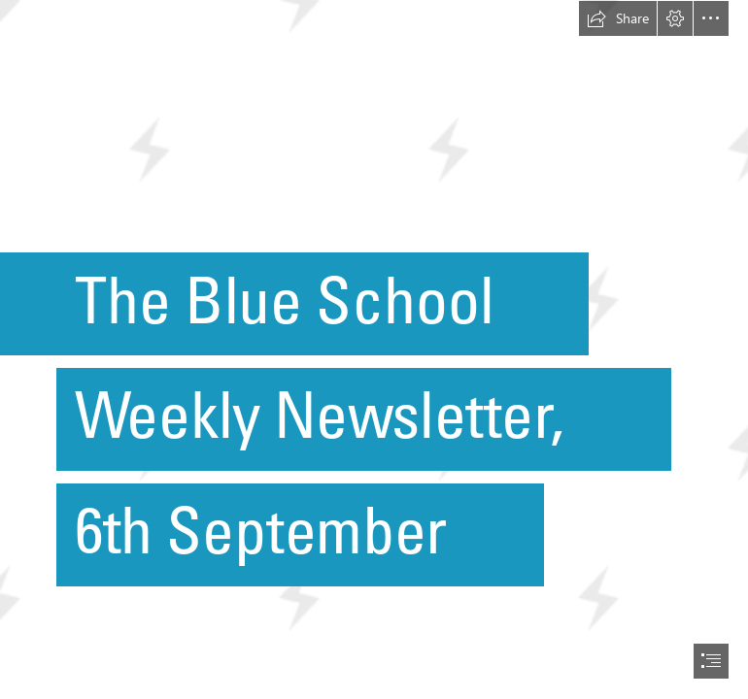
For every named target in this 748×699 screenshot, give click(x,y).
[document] (374, 349)
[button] (618, 18)
